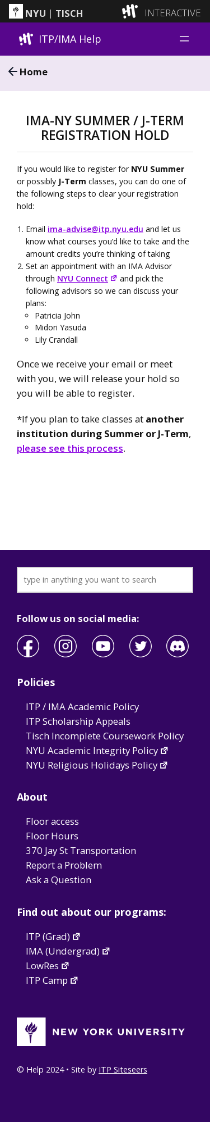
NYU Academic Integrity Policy (97, 750)
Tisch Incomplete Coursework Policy (105, 735)
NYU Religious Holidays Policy (97, 764)
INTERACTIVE (172, 13)
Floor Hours (52, 835)
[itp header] (105, 11)
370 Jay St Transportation (81, 850)
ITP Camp (52, 980)
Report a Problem (64, 864)
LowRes (48, 965)
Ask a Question (58, 879)
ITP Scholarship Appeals (78, 721)
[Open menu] (184, 39)
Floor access (52, 821)
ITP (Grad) (53, 936)
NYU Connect (87, 278)
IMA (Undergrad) (68, 950)
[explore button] (132, 11)
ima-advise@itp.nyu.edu (95, 229)
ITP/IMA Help (70, 39)
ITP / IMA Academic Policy (82, 706)
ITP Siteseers (123, 1069)
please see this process (70, 448)
